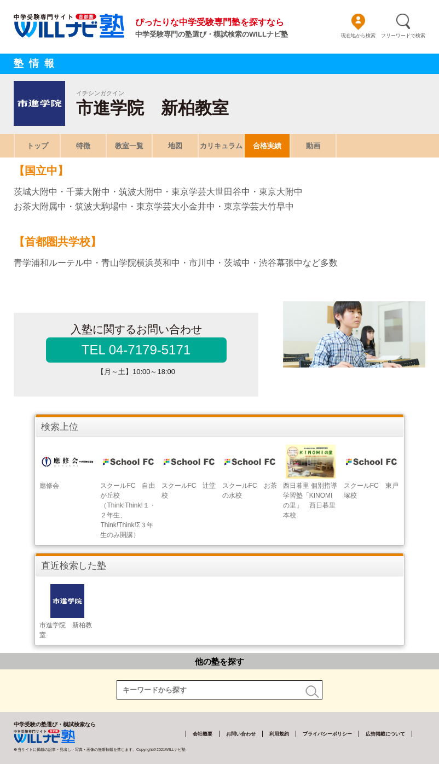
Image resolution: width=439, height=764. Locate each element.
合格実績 (267, 146)
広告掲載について (385, 734)
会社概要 (202, 734)
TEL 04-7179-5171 (136, 349)
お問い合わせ (241, 734)
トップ (37, 146)
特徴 (83, 146)
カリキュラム (221, 146)
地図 (175, 146)
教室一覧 (129, 146)
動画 (313, 146)
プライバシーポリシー (327, 734)
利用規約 (279, 734)
